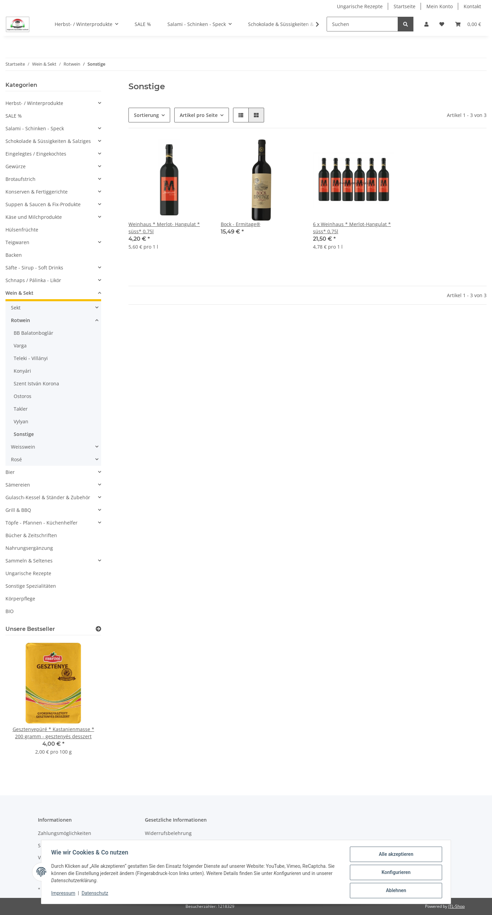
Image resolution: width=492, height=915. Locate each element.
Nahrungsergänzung (29, 548)
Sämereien (17, 484)
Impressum (64, 894)
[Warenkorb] (468, 24)
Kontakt (472, 6)
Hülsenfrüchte (21, 229)
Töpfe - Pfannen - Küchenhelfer (41, 522)
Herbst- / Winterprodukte (34, 103)
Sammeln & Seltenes (29, 560)
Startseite (404, 6)
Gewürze (15, 166)
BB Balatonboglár (33, 333)
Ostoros (22, 396)
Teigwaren (17, 242)
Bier (10, 472)
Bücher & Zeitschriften (31, 535)
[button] (426, 24)
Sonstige (24, 434)
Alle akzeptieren (395, 855)
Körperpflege (20, 598)
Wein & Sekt (19, 293)
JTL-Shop (456, 906)
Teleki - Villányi (31, 358)
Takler (21, 409)
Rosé (16, 459)
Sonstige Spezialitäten (30, 586)
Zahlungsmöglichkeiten (64, 833)
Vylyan (21, 421)
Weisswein (23, 446)
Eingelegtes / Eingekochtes (35, 153)
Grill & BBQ (18, 510)
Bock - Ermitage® (240, 224)
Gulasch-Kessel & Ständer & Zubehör (47, 497)
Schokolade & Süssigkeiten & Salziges (48, 141)
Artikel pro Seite (199, 115)
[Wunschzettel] (442, 24)
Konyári (22, 371)
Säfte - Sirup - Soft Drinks (34, 267)
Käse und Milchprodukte (33, 217)
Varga (20, 345)
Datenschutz (96, 894)
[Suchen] (362, 24)
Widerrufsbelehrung (168, 833)
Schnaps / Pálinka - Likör (33, 280)
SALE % (13, 115)
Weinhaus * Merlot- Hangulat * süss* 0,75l (164, 228)
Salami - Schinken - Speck (34, 128)
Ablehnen (395, 890)
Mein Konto (439, 6)
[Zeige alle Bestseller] (98, 629)
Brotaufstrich (20, 179)
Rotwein (20, 320)
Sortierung (146, 115)
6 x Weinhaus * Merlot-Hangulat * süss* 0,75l (352, 228)
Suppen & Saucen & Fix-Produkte (43, 204)
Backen (13, 255)
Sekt (15, 307)
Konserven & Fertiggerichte (36, 191)
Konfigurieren (394, 873)
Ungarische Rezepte (360, 6)
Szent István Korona (36, 383)
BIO (9, 611)
